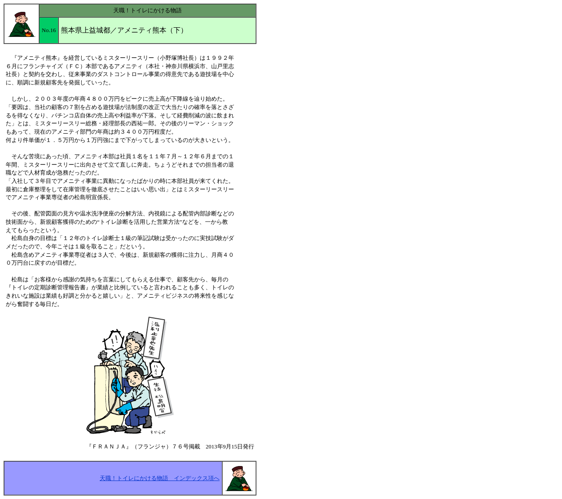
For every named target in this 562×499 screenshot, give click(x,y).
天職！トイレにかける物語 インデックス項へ (160, 478)
